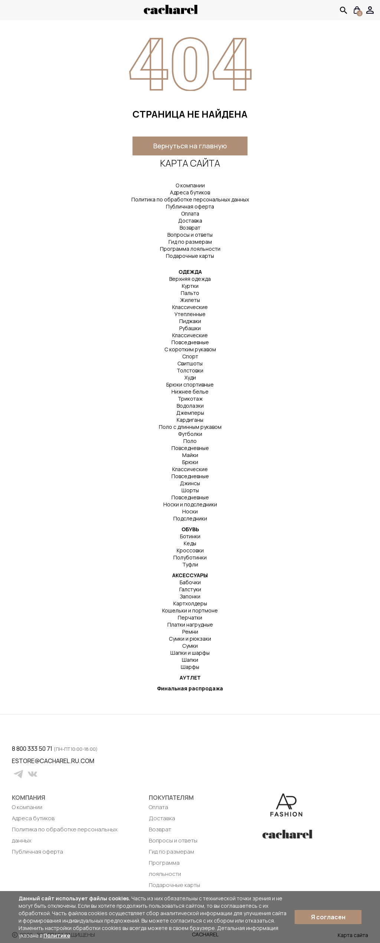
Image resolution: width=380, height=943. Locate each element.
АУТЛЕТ (190, 677)
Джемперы (190, 412)
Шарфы (190, 666)
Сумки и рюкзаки (190, 638)
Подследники (190, 518)
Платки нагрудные (190, 624)
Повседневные (190, 342)
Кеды (190, 543)
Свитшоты (190, 363)
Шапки (190, 659)
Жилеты (190, 299)
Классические (190, 306)
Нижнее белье (190, 391)
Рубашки (190, 328)
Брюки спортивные (190, 384)
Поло (190, 440)
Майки (190, 455)
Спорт (190, 356)
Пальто (190, 292)
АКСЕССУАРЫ (190, 575)
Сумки (190, 645)
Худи (190, 377)
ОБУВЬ (190, 529)
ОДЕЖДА (190, 271)
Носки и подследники (190, 504)
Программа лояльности (190, 248)
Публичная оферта (190, 206)
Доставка (190, 220)
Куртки (190, 285)
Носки (190, 511)
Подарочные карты (190, 255)
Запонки (190, 596)
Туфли (190, 564)
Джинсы (190, 483)
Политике (56, 935)
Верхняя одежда (190, 278)
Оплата (190, 213)
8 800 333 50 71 (32, 749)
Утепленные (190, 314)
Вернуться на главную (190, 145)
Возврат (190, 227)
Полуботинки (190, 557)
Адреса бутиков (190, 192)
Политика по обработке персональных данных (190, 199)
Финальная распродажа (190, 688)
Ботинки (190, 536)
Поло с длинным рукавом (190, 426)
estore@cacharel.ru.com (16, 761)
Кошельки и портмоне (190, 610)
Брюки (190, 462)
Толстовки (190, 370)
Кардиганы (190, 419)
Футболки (190, 433)
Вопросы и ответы (190, 234)
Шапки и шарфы (190, 652)
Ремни (190, 631)
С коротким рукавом (190, 349)
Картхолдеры (190, 603)
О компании (190, 185)
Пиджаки (190, 321)
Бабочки (190, 582)
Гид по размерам (190, 241)
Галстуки (190, 589)
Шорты (190, 490)
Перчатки (190, 617)
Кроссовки (190, 550)
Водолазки (190, 405)
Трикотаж (190, 398)
